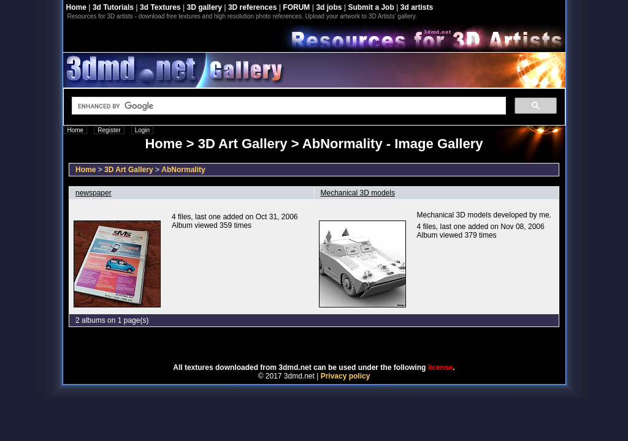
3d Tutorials (113, 7)
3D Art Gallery (128, 169)
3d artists (416, 7)
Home (76, 7)
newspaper (93, 193)
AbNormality (183, 169)
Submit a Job (371, 7)
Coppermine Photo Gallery (329, 345)
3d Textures (160, 7)
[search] (287, 105)
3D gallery (204, 7)
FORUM (296, 7)
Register (109, 130)
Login (142, 130)
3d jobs (329, 7)
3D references (252, 7)
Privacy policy (345, 376)
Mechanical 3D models (358, 193)
